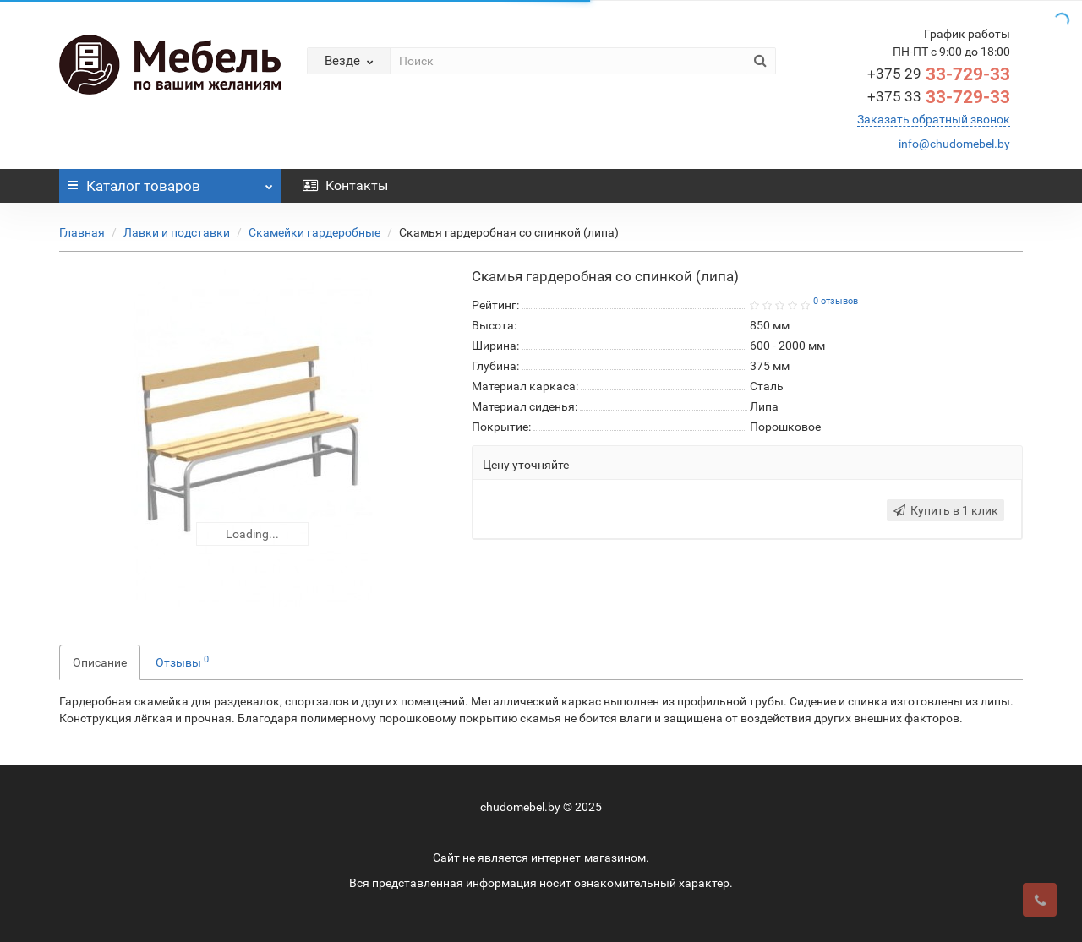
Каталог (170, 181)
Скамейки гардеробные (314, 232)
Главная (82, 232)
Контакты (345, 185)
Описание (100, 662)
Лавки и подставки (176, 232)
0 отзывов (835, 301)
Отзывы (182, 661)
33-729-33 (938, 74)
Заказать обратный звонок (933, 119)
